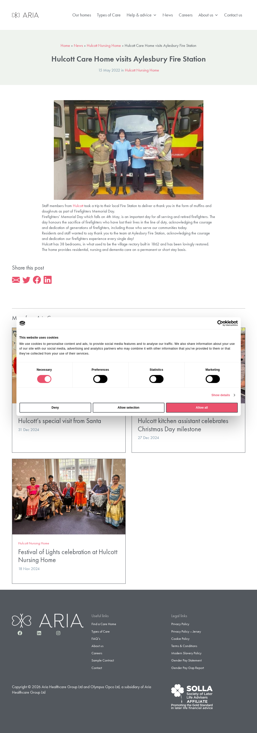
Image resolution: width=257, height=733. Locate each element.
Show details (220, 395)
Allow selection (128, 407)
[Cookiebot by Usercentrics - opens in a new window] (216, 323)
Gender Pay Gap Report (187, 667)
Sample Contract (102, 660)
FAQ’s (95, 638)
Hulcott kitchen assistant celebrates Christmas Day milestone (183, 424)
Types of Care (109, 15)
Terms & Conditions (184, 646)
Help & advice (142, 15)
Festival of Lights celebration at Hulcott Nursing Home (67, 555)
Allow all (202, 407)
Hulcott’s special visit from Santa (59, 420)
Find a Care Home (103, 624)
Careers (185, 15)
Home (65, 45)
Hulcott (78, 205)
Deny (55, 407)
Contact (96, 667)
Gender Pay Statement (186, 660)
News (168, 15)
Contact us (233, 15)
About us (208, 15)
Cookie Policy (180, 638)
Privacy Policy (180, 624)
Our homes (81, 15)
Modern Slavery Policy (186, 653)
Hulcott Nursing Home (104, 45)
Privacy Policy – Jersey (186, 631)
